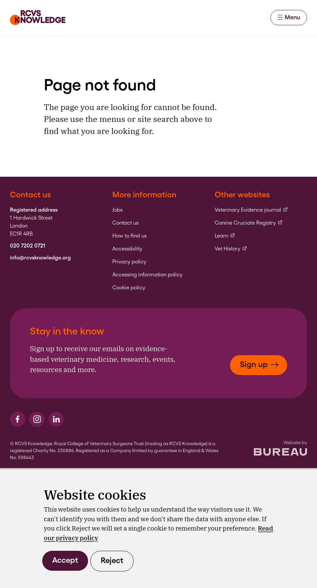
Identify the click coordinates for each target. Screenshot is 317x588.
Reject (112, 560)
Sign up (259, 364)
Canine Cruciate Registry (249, 223)
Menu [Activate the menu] (288, 17)
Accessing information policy (147, 274)
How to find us (129, 236)
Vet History (231, 248)
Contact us (125, 223)
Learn (225, 236)
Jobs (117, 210)
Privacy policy (129, 261)
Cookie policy (128, 287)
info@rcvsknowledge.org (40, 257)
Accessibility (127, 248)
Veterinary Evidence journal (251, 210)
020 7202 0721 (27, 245)
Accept (65, 560)
